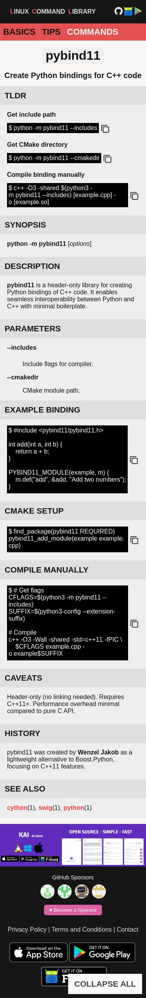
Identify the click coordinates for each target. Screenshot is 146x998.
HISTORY (22, 733)
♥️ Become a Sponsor (73, 910)
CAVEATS (23, 677)
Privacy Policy (27, 929)
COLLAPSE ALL (105, 983)
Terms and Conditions (81, 929)
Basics (19, 32)
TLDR (15, 95)
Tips (51, 32)
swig (46, 807)
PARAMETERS (33, 328)
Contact (127, 929)
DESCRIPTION (32, 266)
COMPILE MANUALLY (46, 569)
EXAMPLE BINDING (42, 409)
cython (17, 807)
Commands (92, 32)
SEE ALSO (25, 788)
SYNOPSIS (25, 224)
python (73, 807)
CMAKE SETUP (34, 510)
